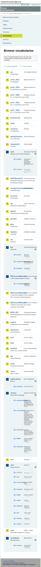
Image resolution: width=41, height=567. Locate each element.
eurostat (13, 196)
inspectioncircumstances (20, 261)
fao (11, 203)
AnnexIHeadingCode (20, 284)
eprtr (12, 152)
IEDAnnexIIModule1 (17, 276)
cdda (12, 123)
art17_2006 (14, 95)
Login (24, 4)
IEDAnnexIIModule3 (17, 293)
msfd (12, 364)
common (14, 129)
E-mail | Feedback (9, 561)
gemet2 (13, 219)
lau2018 (13, 348)
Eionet (11, 13)
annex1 (18, 254)
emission (19, 489)
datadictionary (16, 136)
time (17, 513)
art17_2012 (14, 103)
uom (12, 465)
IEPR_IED (14, 312)
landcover (14, 330)
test (11, 459)
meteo (18, 500)
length (18, 495)
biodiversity (15, 118)
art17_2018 (14, 110)
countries (19, 386)
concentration (20, 482)
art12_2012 (14, 80)
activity (18, 159)
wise (12, 530)
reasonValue (20, 410)
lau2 (12, 343)
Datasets (6, 21)
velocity (19, 518)
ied (11, 247)
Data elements (7, 28)
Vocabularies (7, 36)
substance (19, 446)
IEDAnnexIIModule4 (17, 303)
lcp (11, 356)
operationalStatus (20, 400)
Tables (5, 25)
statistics (19, 506)
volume (18, 524)
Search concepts (27, 66)
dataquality (15, 144)
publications (15, 379)
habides (13, 232)
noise (12, 371)
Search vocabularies (12, 66)
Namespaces (7, 43)
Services (5, 39)
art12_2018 (14, 87)
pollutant (19, 268)
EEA (11, 2)
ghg (12, 224)
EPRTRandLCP (16, 178)
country (19, 545)
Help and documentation (11, 17)
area (17, 477)
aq (11, 72)
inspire (13, 322)
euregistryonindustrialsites (17, 188)
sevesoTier (20, 430)
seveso (13, 393)
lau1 (12, 337)
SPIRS (18, 438)
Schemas (6, 32)
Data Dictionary (18, 13)
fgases (13, 211)
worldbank (14, 538)
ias (11, 240)
